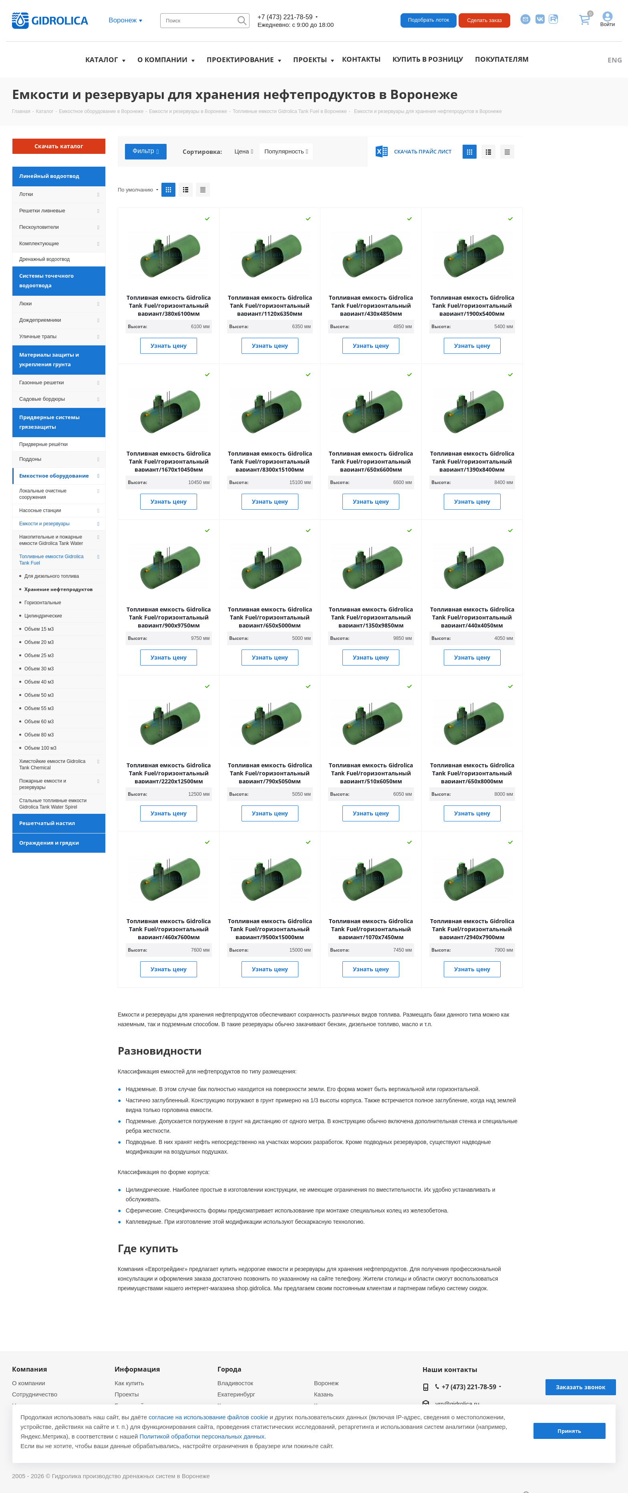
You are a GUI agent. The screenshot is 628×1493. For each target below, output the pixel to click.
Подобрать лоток (428, 20)
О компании (162, 59)
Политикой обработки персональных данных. (203, 1436)
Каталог (101, 59)
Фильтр (146, 151)
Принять (569, 1430)
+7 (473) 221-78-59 (285, 17)
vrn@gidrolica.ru (457, 1403)
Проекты (310, 59)
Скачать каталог (58, 146)
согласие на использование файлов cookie (208, 1417)
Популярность (286, 151)
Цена (244, 151)
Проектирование (240, 59)
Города (229, 1369)
